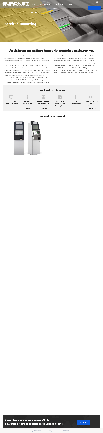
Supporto (94, 8)
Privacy (72, 430)
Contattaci (83, 422)
